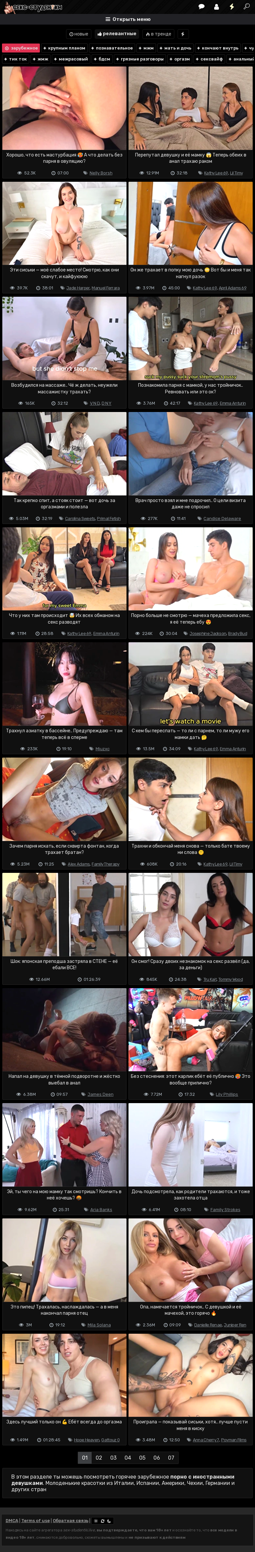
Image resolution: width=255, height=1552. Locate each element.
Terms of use (35, 1520)
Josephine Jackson (208, 633)
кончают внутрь (217, 48)
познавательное (111, 48)
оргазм (179, 58)
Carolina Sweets (80, 518)
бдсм (101, 58)
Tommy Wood (230, 979)
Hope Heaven (86, 1439)
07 (171, 1458)
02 (99, 1458)
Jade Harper (78, 287)
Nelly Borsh (101, 172)
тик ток (15, 58)
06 (156, 1458)
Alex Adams (79, 864)
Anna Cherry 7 (206, 1439)
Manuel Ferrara (106, 287)
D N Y (107, 403)
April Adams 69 (232, 287)
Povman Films (234, 1439)
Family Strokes (225, 1209)
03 (113, 1458)
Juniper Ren (235, 1324)
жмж (40, 58)
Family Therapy (105, 864)
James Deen (101, 1094)
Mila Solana (99, 1324)
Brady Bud (237, 633)
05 (142, 1458)
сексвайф (209, 58)
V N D (95, 403)
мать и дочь (175, 48)
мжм (146, 48)
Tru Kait (210, 979)
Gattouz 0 (110, 1439)
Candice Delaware (222, 518)
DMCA (12, 1520)
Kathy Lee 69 (216, 172)
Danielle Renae (208, 1324)
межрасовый (70, 58)
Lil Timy (236, 172)
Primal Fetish (109, 518)
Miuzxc (103, 748)
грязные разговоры (139, 58)
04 (128, 1458)
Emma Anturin (233, 403)
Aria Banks (101, 1209)
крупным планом (63, 48)
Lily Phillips (227, 1094)
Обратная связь (70, 1520)
